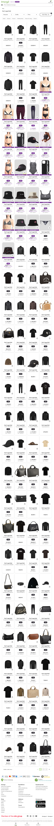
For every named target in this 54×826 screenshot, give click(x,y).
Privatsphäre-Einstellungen (24, 796)
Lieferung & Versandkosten (42, 788)
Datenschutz (21, 791)
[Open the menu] (3, 6)
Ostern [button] (35, 20)
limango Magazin (5, 791)
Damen (2, 807)
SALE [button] (4, 20)
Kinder (2, 805)
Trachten (3, 812)
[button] (8, 16)
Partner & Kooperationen (6, 793)
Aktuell (20, 802)
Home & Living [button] (28, 20)
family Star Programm (6, 788)
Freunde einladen (5, 789)
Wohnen (3, 810)
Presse (2, 796)
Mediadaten (3, 797)
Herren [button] (13, 20)
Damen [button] (8, 20)
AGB (19, 788)
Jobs (2, 794)
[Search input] (28, 6)
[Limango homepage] (6, 2)
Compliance (20, 793)
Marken (2, 813)
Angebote (3, 802)
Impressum (20, 794)
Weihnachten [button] (20, 20)
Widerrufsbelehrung (22, 789)
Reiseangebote (21, 808)
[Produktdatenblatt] (8, 36)
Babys (2, 804)
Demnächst (20, 804)
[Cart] (12, 36)
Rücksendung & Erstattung (41, 789)
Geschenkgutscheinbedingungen (25, 797)
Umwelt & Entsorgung (41, 791)
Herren (2, 809)
